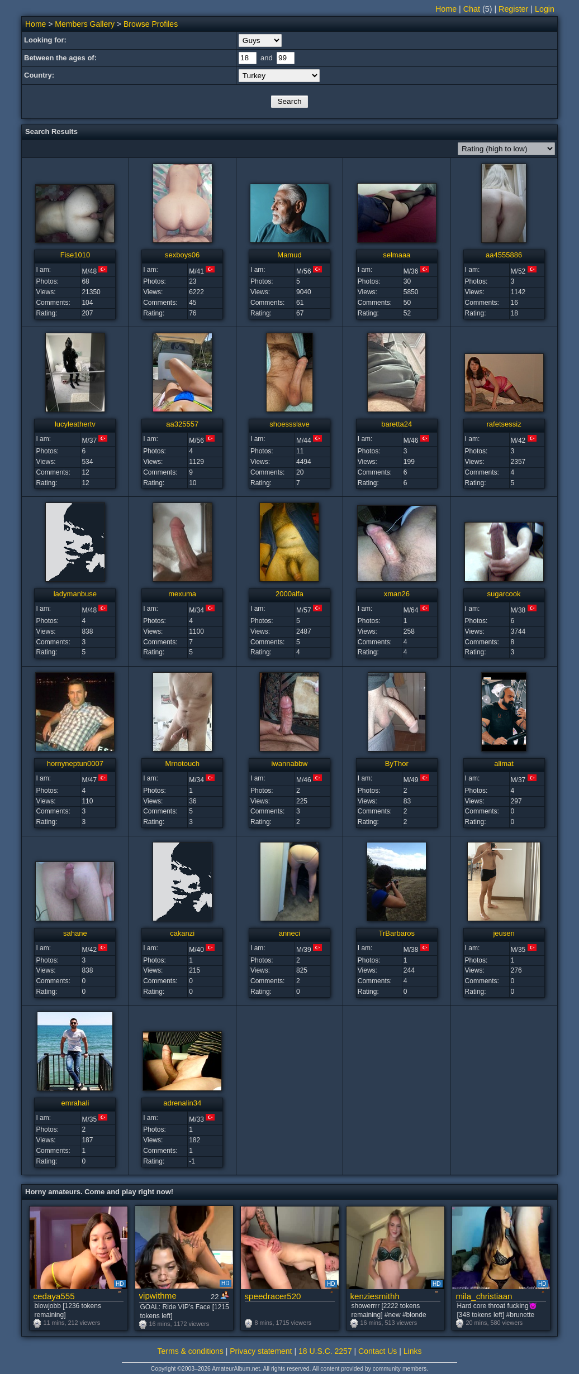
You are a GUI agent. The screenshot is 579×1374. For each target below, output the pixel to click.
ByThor (397, 763)
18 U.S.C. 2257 (325, 1351)
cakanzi (182, 933)
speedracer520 (273, 1296)
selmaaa (396, 255)
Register (513, 8)
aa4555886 (504, 255)
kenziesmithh (375, 1296)
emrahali (75, 1103)
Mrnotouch (182, 763)
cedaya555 (54, 1296)
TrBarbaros (397, 933)
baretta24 (396, 424)
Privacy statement (261, 1351)
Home (446, 8)
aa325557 (182, 424)
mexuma (182, 594)
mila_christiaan (484, 1296)
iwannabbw (289, 763)
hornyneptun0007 (75, 763)
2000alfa (289, 594)
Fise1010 (75, 255)
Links (413, 1351)
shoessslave (289, 424)
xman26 (397, 594)
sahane (75, 933)
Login (544, 8)
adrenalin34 (182, 1103)
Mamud (289, 255)
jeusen (503, 933)
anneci (289, 933)
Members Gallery (85, 24)
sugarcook (504, 594)
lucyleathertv (75, 424)
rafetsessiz (504, 424)
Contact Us (377, 1351)
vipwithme (158, 1295)
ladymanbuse (75, 594)
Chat (471, 8)
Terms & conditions (191, 1351)
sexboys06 (182, 255)
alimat (504, 763)
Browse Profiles (151, 24)
